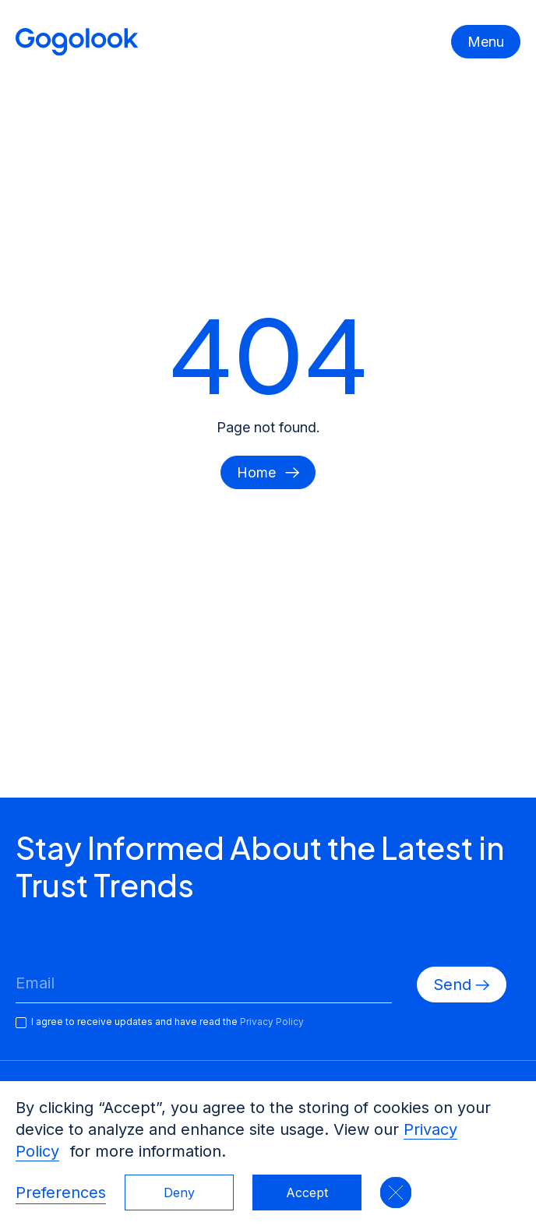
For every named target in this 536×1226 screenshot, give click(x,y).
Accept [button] (307, 1192)
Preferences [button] (61, 1192)
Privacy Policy (272, 1021)
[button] (395, 1192)
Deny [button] (179, 1192)
